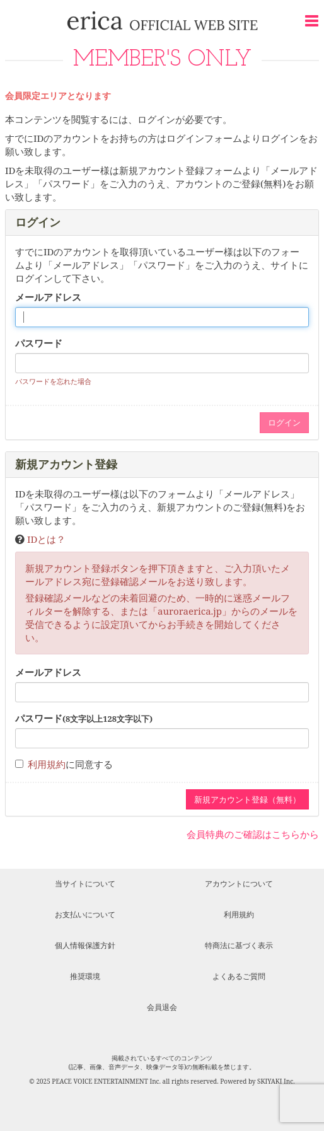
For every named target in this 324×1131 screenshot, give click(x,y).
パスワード (38, 343)
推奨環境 (85, 976)
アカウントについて (239, 883)
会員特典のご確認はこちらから (253, 834)
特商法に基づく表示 (239, 945)
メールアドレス (48, 297)
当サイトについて (85, 883)
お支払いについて (85, 914)
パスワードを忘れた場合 (53, 381)
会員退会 (162, 1007)
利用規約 (47, 764)
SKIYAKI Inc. (276, 1081)
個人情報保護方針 (85, 945)
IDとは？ (46, 539)
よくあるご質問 (238, 976)
